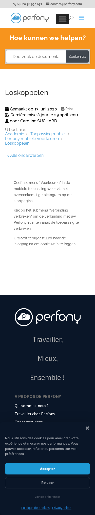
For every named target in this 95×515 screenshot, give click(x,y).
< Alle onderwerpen (25, 155)
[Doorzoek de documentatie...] (36, 56)
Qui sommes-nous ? (32, 405)
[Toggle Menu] (63, 18)
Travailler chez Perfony (35, 413)
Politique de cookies (35, 508)
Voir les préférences (47, 497)
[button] (87, 428)
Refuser (47, 483)
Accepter (47, 469)
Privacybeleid (61, 508)
